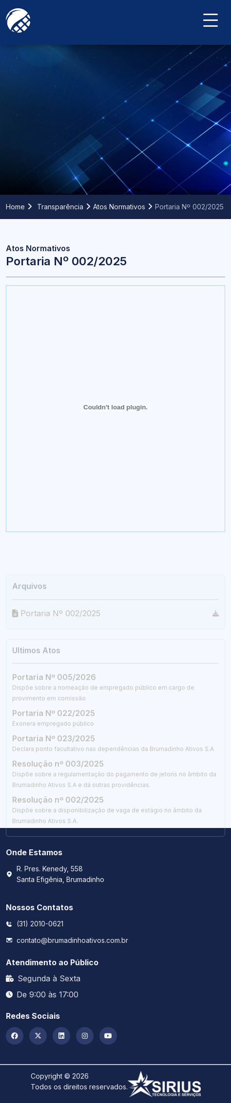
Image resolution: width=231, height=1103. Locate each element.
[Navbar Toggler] (210, 16)
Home (15, 206)
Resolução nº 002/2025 (58, 828)
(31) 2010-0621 (40, 923)
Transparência (60, 206)
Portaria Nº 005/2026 (54, 706)
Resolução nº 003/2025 (58, 792)
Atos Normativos (119, 206)
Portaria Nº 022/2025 (53, 742)
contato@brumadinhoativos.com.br (72, 940)
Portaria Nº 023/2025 (53, 767)
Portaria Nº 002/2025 (56, 641)
